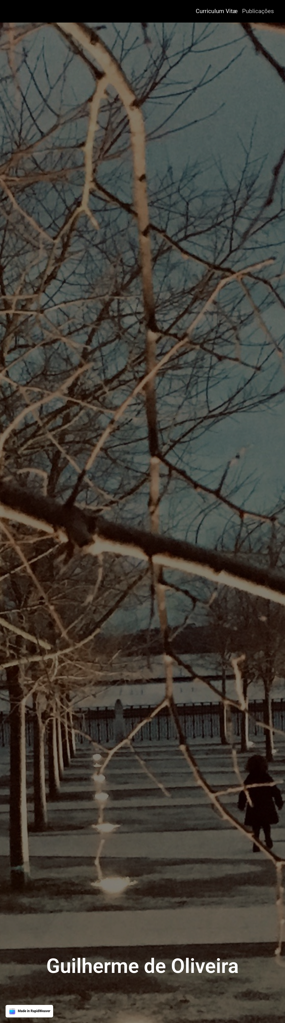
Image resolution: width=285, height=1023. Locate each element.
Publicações (258, 11)
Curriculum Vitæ (217, 11)
